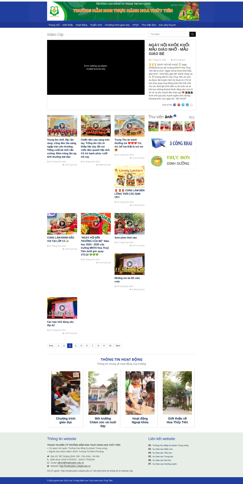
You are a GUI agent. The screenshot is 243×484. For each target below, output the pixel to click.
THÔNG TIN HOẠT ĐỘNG (121, 359)
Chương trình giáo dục (117, 25)
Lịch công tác (184, 5)
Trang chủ (54, 25)
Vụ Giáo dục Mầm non (162, 449)
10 (110, 346)
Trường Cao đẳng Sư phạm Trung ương (170, 445)
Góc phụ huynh (167, 25)
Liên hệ (174, 5)
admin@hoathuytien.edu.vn (70, 463)
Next (118, 346)
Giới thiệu (67, 25)
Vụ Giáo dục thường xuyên (164, 464)
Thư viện (160, 116)
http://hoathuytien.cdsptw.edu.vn (75, 466)
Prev (51, 346)
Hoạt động (81, 25)
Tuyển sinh (96, 25)
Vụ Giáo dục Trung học (162, 456)
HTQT (136, 25)
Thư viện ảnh (149, 25)
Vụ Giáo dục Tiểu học (162, 453)
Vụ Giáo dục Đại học (161, 460)
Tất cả (191, 117)
